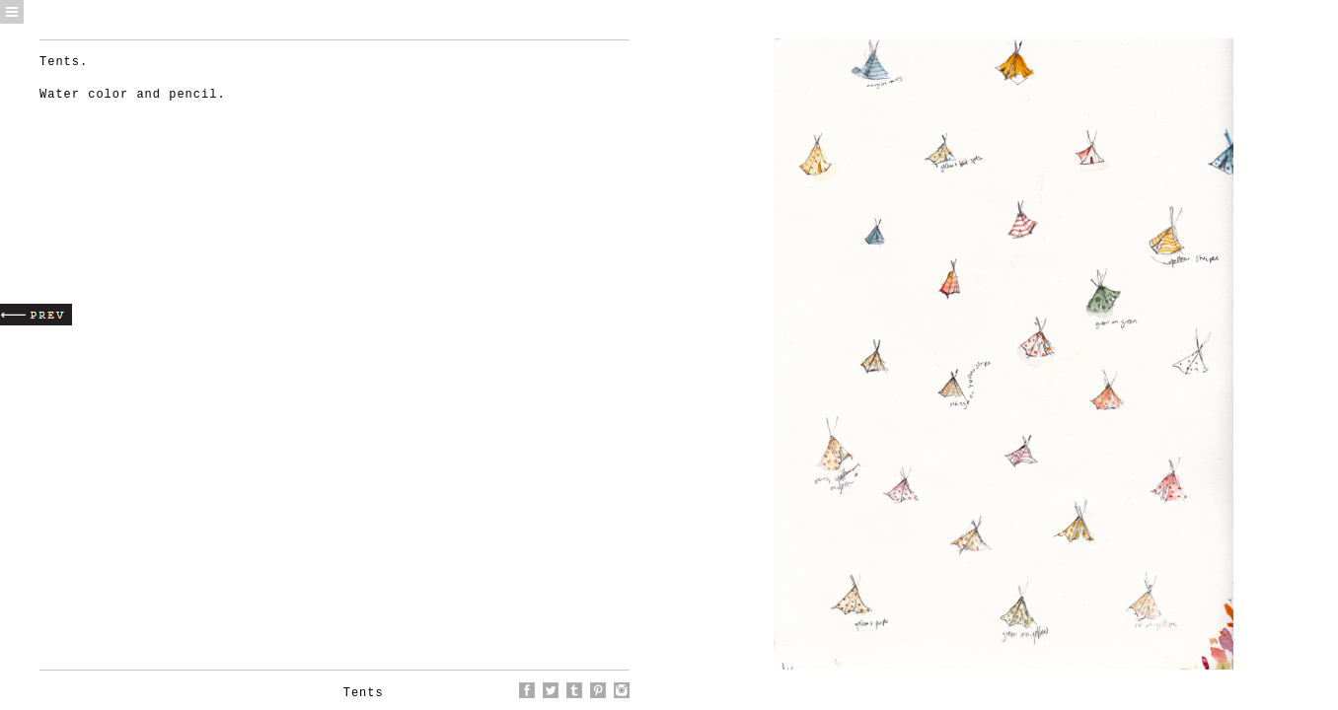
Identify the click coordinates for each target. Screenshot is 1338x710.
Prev (36, 314)
